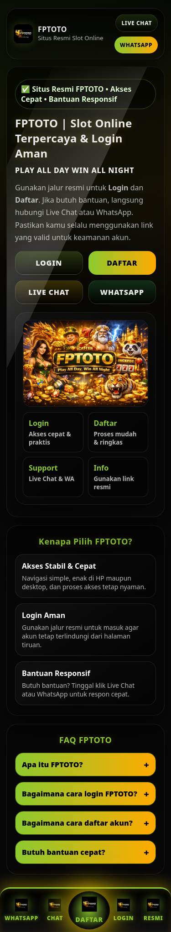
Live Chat (136, 23)
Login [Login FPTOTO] (124, 910)
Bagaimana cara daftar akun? (77, 823)
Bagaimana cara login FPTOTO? (79, 794)
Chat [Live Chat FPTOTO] (55, 910)
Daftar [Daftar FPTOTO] (89, 910)
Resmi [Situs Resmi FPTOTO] (153, 910)
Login (49, 263)
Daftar (122, 263)
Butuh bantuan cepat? (63, 852)
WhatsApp (136, 45)
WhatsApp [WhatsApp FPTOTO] (21, 910)
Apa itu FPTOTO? (52, 764)
